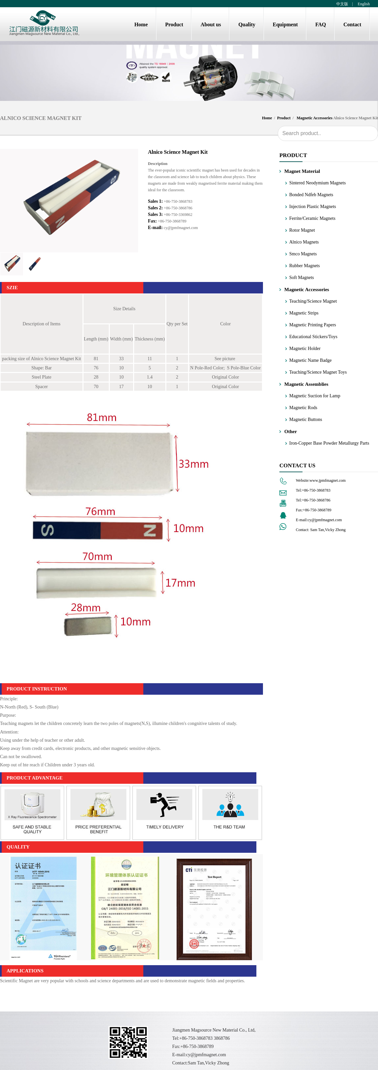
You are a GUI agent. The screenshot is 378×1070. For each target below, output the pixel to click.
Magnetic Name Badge (310, 360)
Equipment (285, 24)
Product (174, 24)
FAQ (320, 24)
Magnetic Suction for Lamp (314, 395)
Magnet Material (302, 171)
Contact (352, 24)
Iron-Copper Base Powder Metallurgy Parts (329, 443)
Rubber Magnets (304, 265)
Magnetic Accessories (314, 118)
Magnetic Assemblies (306, 384)
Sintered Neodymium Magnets (317, 182)
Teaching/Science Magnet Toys (318, 372)
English (363, 4)
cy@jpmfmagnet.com (181, 227)
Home (141, 24)
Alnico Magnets (304, 242)
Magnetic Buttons (305, 419)
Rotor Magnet (302, 230)
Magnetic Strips (304, 313)
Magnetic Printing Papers (312, 324)
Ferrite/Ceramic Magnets (312, 218)
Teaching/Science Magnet (313, 301)
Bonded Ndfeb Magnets (311, 194)
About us (211, 24)
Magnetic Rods (303, 407)
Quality (246, 24)
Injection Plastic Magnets (312, 206)
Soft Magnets (301, 277)
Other (290, 431)
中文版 (342, 4)
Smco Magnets (303, 253)
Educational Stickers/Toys (313, 336)
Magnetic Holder (304, 348)
